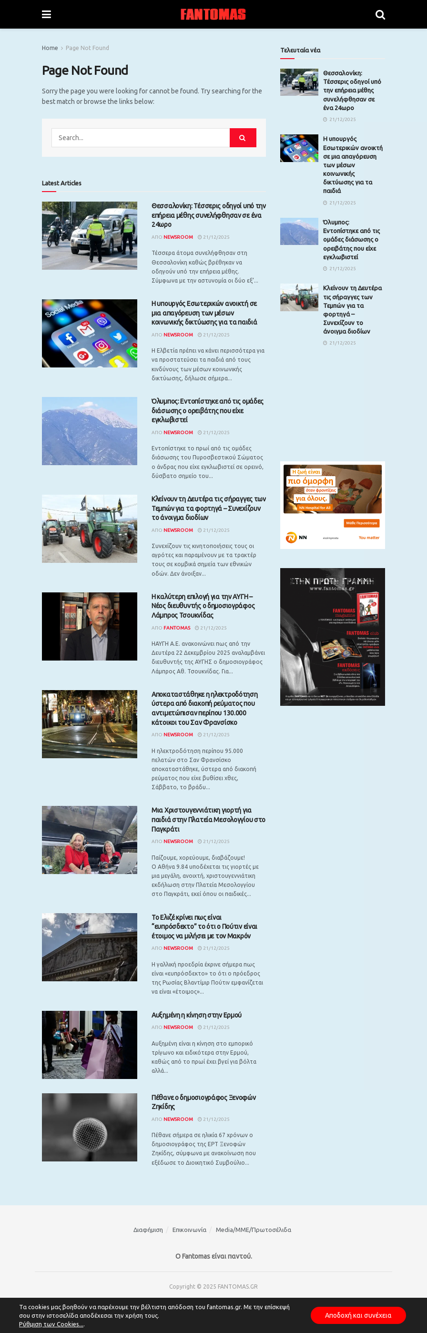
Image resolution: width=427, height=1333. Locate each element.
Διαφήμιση (148, 1229)
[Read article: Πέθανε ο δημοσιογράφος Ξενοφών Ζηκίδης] (89, 1127)
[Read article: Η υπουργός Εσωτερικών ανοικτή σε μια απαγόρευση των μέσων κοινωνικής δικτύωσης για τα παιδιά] (89, 333)
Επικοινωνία (189, 1229)
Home (50, 48)
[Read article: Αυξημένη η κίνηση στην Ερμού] (89, 1045)
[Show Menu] (46, 14)
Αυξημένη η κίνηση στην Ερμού (197, 1015)
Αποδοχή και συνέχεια (358, 1315)
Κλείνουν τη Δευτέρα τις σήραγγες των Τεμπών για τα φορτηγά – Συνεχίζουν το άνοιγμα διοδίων (209, 508)
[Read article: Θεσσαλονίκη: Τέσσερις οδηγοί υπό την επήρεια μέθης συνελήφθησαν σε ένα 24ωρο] (89, 236)
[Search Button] (380, 14)
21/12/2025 (214, 237)
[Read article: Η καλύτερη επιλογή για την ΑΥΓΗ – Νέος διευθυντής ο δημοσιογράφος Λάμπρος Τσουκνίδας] (89, 626)
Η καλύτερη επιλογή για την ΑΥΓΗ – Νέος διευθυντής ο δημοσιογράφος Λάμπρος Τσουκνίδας (203, 606)
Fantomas (176, 628)
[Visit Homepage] (213, 14)
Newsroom (178, 237)
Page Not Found (87, 48)
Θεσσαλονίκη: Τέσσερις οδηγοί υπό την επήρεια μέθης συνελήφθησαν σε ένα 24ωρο (209, 215)
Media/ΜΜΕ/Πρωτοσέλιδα (253, 1229)
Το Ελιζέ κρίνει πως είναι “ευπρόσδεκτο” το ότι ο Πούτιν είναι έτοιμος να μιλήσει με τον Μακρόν (204, 927)
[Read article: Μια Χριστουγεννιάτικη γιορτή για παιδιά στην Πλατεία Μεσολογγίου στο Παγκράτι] (89, 840)
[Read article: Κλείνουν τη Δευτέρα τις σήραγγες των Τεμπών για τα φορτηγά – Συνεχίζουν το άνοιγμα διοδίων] (89, 529)
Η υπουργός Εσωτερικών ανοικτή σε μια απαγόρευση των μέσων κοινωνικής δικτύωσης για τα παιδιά (204, 313)
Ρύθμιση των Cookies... (51, 1324)
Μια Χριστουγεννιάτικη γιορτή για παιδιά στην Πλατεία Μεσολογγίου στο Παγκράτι (208, 819)
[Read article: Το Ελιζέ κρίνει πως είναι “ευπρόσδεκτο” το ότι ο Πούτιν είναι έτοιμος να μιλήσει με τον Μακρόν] (89, 947)
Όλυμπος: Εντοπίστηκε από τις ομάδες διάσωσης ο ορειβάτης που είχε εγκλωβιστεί (208, 410)
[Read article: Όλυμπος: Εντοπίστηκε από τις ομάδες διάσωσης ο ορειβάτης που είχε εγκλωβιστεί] (89, 431)
